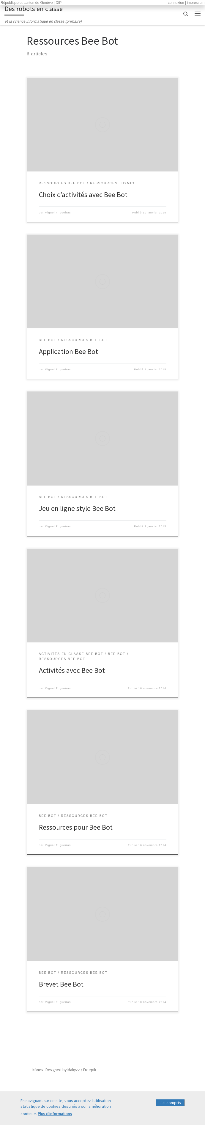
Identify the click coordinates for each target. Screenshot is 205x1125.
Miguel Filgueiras (58, 212)
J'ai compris (170, 1104)
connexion (176, 3)
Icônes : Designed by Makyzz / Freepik (64, 1069)
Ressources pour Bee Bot (76, 827)
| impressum (194, 3)
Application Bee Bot (68, 351)
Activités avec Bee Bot (72, 670)
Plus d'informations (55, 1114)
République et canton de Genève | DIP (31, 3)
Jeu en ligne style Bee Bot (77, 508)
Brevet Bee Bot (61, 984)
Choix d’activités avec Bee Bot (83, 194)
